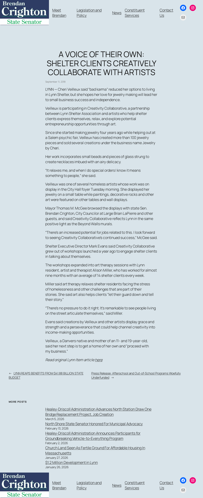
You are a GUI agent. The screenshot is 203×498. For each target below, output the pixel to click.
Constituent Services (135, 12)
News (116, 12)
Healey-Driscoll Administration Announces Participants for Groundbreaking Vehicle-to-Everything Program (92, 436)
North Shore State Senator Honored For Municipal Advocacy (94, 423)
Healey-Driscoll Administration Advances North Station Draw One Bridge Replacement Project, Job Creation (98, 411)
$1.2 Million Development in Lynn (71, 462)
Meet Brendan (59, 12)
